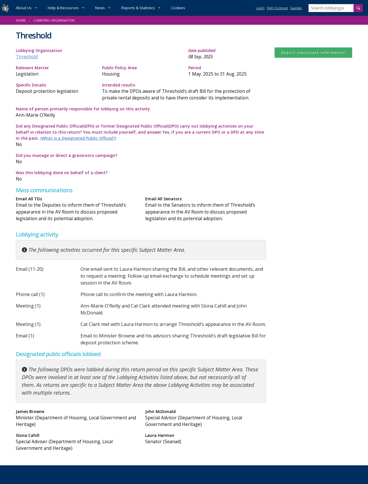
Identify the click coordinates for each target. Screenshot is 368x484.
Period (227, 71)
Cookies (178, 7)
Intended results (184, 91)
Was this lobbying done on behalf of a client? (76, 176)
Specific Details (54, 88)
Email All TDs (76, 209)
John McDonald (205, 418)
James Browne (76, 418)
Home (21, 20)
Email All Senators (205, 209)
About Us (24, 7)
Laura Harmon (205, 439)
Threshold (27, 57)
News (100, 7)
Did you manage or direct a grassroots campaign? (76, 159)
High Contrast (277, 8)
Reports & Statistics (138, 7)
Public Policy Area (141, 71)
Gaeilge (296, 8)
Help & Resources (63, 7)
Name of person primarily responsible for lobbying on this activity (141, 112)
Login (260, 8)
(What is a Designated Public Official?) (78, 138)
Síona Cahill (76, 442)
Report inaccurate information (313, 52)
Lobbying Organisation (54, 20)
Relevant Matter (54, 71)
